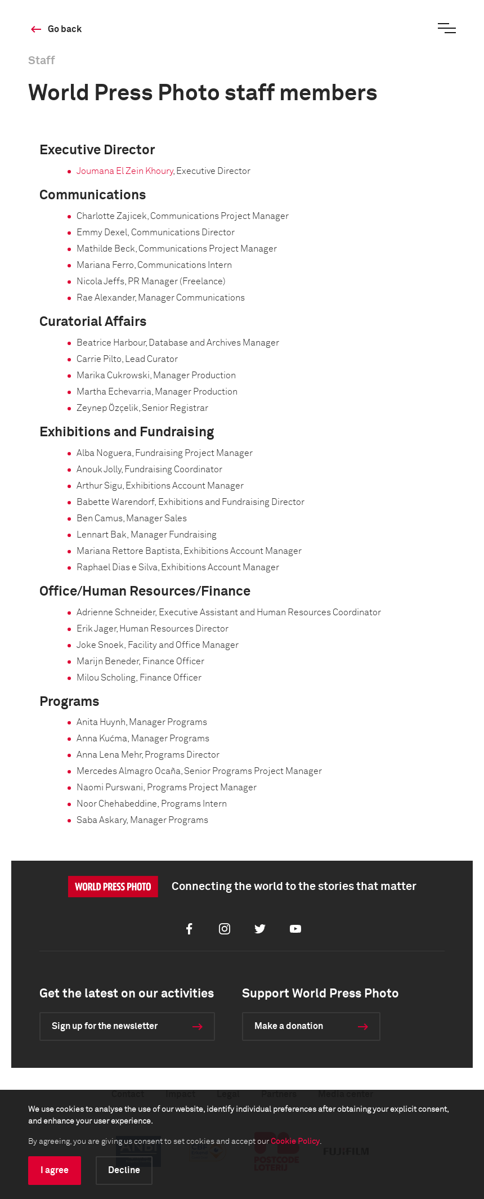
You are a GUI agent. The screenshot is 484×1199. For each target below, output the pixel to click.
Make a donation (288, 1026)
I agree (55, 1170)
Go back (65, 29)
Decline (124, 1170)
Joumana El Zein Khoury (125, 171)
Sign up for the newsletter (105, 1026)
